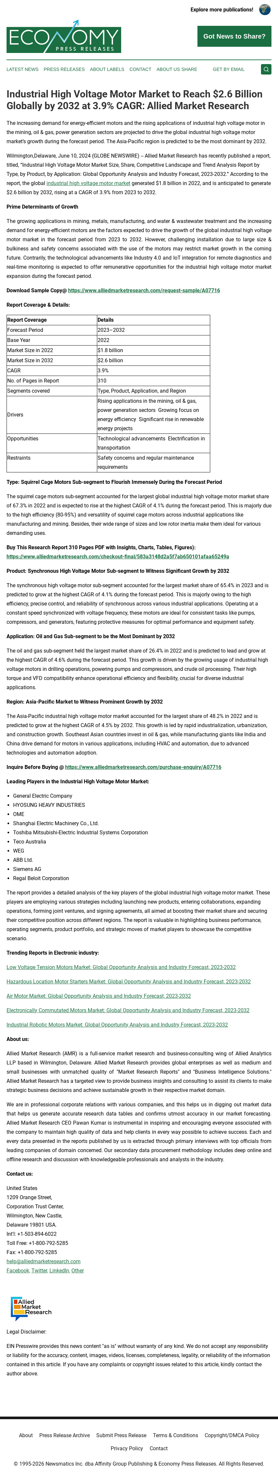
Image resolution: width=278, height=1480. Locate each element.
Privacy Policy (127, 1448)
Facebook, (18, 1270)
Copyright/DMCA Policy (232, 1435)
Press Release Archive (64, 1435)
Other (77, 1270)
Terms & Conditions (175, 1435)
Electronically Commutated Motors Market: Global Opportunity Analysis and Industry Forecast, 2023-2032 (128, 1010)
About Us (168, 69)
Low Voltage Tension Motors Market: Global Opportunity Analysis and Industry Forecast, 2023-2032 (121, 967)
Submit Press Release (121, 1435)
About (26, 1435)
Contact (141, 69)
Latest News (23, 69)
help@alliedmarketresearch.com (44, 1261)
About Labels (107, 69)
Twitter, (39, 1270)
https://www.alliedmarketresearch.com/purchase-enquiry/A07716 (143, 767)
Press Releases (64, 69)
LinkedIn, (59, 1270)
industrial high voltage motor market (88, 183)
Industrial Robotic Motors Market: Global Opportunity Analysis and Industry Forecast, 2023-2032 (117, 1025)
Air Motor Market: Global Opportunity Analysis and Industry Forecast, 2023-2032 (99, 996)
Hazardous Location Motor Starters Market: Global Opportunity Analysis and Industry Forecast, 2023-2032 (129, 981)
